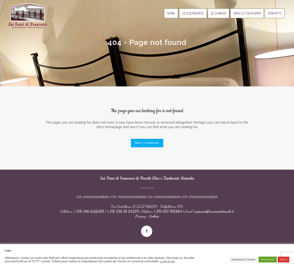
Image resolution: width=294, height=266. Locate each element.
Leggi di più (167, 261)
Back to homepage (147, 143)
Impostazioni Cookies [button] (243, 259)
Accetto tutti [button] (267, 259)
